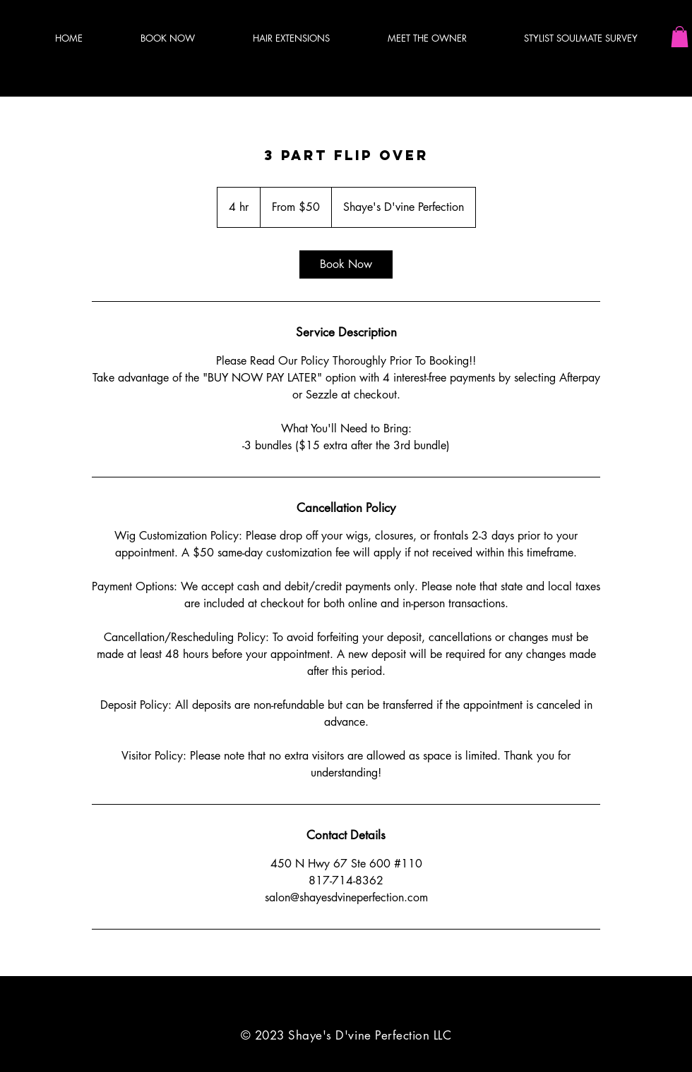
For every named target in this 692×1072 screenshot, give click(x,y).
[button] (679, 36)
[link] (346, 264)
